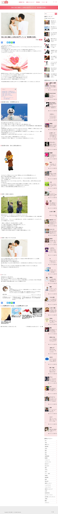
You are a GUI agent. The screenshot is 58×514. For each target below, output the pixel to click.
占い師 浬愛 (52, 211)
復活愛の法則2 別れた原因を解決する (9, 92)
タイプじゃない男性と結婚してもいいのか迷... (54, 63)
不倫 (46, 442)
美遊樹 (51, 152)
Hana (51, 162)
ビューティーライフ (48, 494)
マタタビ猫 (52, 297)
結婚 (46, 479)
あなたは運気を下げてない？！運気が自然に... (54, 58)
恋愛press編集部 (53, 83)
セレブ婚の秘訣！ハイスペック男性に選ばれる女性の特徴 (7, 297)
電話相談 (38, 2)
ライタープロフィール (9, 97)
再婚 (46, 467)
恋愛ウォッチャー (48, 483)
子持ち (46, 469)
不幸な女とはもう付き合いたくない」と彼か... (54, 46)
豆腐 (50, 407)
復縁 (46, 450)
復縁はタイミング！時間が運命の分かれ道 (16, 316)
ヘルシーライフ (48, 487)
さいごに (3, 96)
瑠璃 (50, 286)
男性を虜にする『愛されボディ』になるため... (54, 22)
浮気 (46, 454)
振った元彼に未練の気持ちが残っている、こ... (54, 34)
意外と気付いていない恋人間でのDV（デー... (54, 28)
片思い (46, 448)
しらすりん (52, 248)
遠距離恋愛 (47, 456)
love (45, 440)
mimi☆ (51, 357)
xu (50, 258)
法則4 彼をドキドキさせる (7, 95)
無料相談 (46, 446)
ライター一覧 (44, 2)
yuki (50, 386)
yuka (51, 427)
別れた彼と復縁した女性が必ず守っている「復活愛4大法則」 (36, 297)
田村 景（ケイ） (53, 219)
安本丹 (51, 238)
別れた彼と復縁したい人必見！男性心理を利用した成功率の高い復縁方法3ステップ (27, 317)
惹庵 (50, 327)
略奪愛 (46, 458)
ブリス (51, 377)
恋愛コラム (47, 444)
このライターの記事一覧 (36, 294)
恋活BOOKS (47, 492)
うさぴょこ (52, 114)
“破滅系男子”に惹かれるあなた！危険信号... (54, 52)
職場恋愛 (46, 477)
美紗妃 (51, 277)
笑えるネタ (47, 465)
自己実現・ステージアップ (50, 496)
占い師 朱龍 (52, 307)
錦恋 (50, 171)
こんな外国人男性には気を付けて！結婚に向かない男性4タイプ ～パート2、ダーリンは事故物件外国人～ (16, 298)
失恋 (46, 452)
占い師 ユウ (52, 132)
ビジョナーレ (52, 397)
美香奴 (51, 123)
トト (50, 191)
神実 (50, 201)
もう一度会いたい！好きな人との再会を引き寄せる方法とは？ (6, 322)
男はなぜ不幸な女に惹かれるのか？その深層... (54, 69)
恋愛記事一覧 (21, 2)
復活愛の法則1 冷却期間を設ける (8, 91)
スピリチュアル (48, 461)
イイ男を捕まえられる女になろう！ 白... (34, 326)
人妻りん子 (52, 347)
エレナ (51, 417)
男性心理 (46, 481)
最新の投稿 (7, 98)
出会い (46, 471)
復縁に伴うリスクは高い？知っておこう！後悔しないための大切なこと (37, 316)
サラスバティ (52, 142)
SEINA (51, 318)
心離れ (46, 498)
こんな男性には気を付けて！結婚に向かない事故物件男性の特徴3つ (26, 298)
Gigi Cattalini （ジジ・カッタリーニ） (53, 103)
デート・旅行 (47, 473)
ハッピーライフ (48, 485)
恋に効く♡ (47, 463)
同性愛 (46, 475)
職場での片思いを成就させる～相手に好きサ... (54, 40)
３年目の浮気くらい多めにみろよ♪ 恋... (9, 326)
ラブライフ (47, 502)
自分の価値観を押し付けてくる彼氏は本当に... (54, 75)
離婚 (46, 500)
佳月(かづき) (52, 337)
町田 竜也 (52, 367)
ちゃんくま (52, 229)
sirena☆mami (53, 93)
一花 (50, 182)
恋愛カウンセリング (30, 2)
